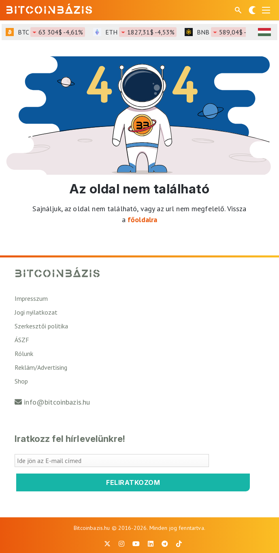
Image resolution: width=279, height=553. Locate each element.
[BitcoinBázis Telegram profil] (165, 544)
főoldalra (142, 219)
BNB (231, 32)
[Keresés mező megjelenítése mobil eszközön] (239, 10)
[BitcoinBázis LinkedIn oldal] (150, 544)
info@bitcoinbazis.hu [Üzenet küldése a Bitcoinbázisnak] (57, 402)
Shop (21, 381)
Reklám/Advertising (41, 367)
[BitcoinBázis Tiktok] (179, 544)
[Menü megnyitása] (266, 10)
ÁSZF (22, 340)
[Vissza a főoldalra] (49, 8)
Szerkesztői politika (41, 326)
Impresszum (31, 298)
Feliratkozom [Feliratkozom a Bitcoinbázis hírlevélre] (133, 482)
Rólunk (24, 353)
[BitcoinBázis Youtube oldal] (136, 544)
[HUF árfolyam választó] (264, 32)
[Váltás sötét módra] (252, 10)
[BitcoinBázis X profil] (107, 544)
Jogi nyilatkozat (36, 312)
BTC (51, 32)
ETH (141, 32)
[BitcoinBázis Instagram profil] (121, 544)
